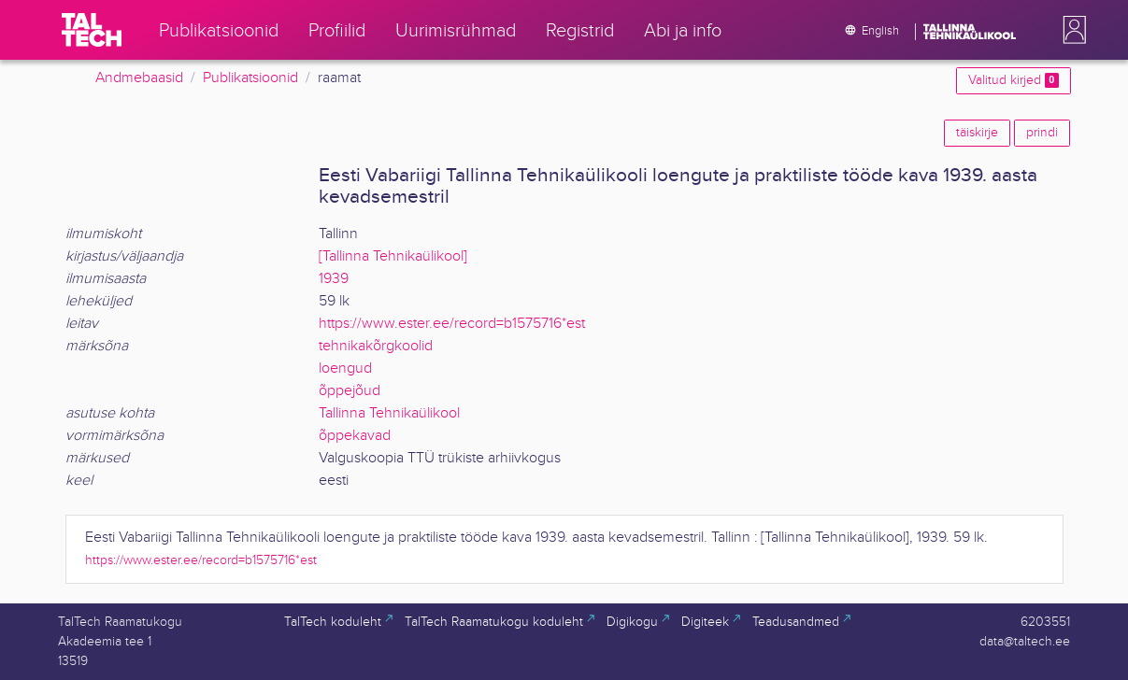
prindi (1042, 132)
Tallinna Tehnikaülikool (389, 413)
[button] (1071, 30)
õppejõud (349, 391)
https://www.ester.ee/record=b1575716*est (452, 324)
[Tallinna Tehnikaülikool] (393, 256)
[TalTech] (91, 30)
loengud (345, 368)
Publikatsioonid (250, 78)
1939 (334, 279)
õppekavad (355, 436)
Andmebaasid (139, 78)
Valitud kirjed (1013, 80)
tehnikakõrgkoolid (376, 346)
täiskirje (977, 132)
